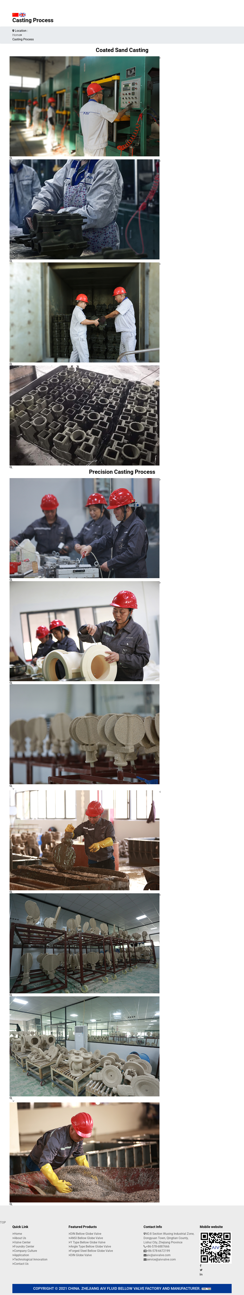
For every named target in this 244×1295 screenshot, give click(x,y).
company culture (24, 1251)
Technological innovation (29, 1259)
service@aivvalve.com (160, 1259)
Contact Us (20, 1264)
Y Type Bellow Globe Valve (87, 1242)
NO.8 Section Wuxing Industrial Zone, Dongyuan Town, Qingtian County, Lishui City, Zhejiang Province (169, 1238)
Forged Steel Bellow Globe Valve (91, 1251)
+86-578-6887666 (156, 1246)
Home (16, 35)
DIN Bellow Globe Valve (85, 1233)
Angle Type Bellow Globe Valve (90, 1246)
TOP (3, 1222)
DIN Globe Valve (80, 1255)
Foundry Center (23, 1246)
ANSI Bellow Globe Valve (86, 1238)
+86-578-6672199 (157, 1251)
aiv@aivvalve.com (157, 1255)
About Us (19, 1238)
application (20, 1255)
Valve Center (21, 1242)
